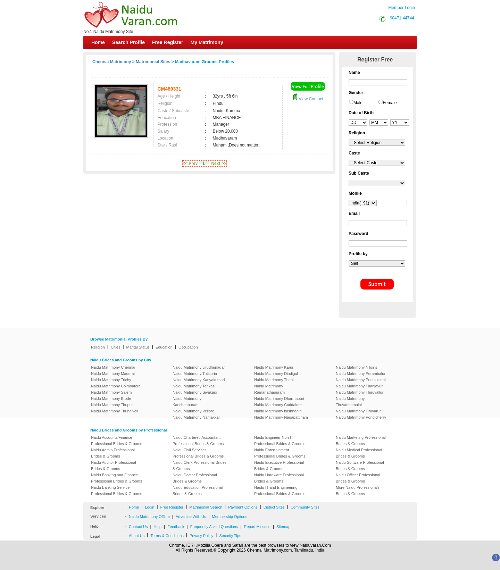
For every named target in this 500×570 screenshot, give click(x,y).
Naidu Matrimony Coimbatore (116, 386)
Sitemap (283, 527)
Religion (98, 347)
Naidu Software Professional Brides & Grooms (360, 465)
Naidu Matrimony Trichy (111, 380)
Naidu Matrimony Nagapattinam (281, 417)
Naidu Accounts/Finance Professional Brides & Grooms (116, 440)
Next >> (218, 163)
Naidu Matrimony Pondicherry (361, 417)
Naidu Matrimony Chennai (113, 367)
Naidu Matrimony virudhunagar (199, 367)
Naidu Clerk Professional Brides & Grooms (199, 465)
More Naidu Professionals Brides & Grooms (358, 490)
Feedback (175, 527)
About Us (136, 536)
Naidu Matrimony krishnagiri (277, 411)
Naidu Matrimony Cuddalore (278, 405)
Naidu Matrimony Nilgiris (356, 367)
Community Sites (305, 507)
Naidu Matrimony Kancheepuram (187, 401)
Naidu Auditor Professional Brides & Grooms (113, 465)
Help (158, 527)
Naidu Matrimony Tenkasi (194, 386)
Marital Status (138, 347)
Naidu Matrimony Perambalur (360, 373)
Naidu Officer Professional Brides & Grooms (358, 478)
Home (98, 42)
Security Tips (230, 536)
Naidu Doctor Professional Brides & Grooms (195, 478)
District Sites (274, 507)
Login (149, 507)
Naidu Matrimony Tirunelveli (114, 411)
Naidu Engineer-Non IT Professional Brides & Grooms (279, 440)
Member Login (401, 7)
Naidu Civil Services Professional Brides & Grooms (198, 453)
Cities (115, 347)
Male (357, 102)
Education (164, 347)
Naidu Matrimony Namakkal (196, 417)
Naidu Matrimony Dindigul (276, 373)
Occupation (188, 347)
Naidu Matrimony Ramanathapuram (269, 389)
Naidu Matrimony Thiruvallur (359, 392)
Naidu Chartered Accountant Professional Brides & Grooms (198, 440)
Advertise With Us (191, 516)
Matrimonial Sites (153, 61)
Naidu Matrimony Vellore (193, 411)
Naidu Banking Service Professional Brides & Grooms (116, 490)
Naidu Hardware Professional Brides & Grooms (279, 478)
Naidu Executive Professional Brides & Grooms (279, 465)
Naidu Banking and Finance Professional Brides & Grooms (116, 478)
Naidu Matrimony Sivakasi (195, 392)
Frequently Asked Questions (214, 527)
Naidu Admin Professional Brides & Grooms (113, 453)
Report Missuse (257, 527)
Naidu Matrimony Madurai (113, 373)
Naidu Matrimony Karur (273, 367)
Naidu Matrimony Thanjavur (359, 386)
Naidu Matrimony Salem (111, 392)
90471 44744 (402, 18)
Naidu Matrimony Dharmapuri (279, 398)
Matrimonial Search (205, 507)
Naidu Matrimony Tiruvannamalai (350, 401)
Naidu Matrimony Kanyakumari (199, 380)
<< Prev (190, 163)
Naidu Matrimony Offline (149, 516)
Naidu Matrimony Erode (111, 398)
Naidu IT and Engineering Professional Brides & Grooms (279, 490)
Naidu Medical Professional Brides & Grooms (359, 453)
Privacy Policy (201, 536)
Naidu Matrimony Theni (274, 380)
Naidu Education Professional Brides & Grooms (198, 490)
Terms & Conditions (166, 536)
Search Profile (128, 42)
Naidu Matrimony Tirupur (112, 405)
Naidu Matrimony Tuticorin (195, 373)
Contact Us (138, 527)
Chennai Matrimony (111, 61)
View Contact (308, 99)
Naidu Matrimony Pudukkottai (361, 380)
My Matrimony (207, 42)
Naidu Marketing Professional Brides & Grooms (361, 440)
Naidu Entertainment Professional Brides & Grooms (279, 453)
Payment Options (242, 507)
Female (390, 102)
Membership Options (229, 516)
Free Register (167, 42)
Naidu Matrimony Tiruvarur (358, 411)
